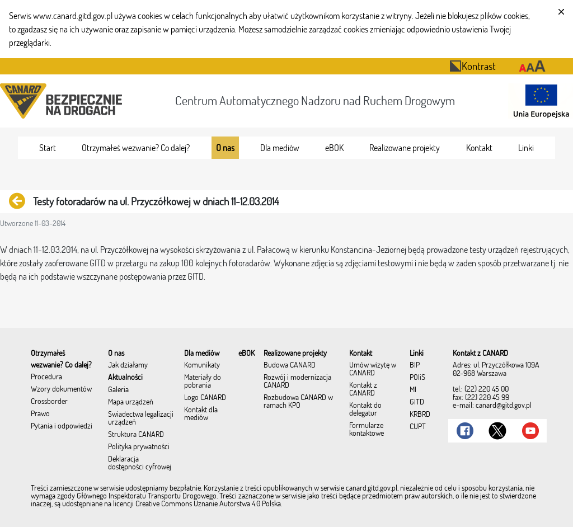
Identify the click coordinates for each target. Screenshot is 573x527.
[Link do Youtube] (530, 431)
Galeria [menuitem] (118, 389)
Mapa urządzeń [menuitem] (130, 402)
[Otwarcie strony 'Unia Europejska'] (538, 101)
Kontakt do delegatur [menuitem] (365, 409)
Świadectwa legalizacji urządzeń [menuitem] (140, 418)
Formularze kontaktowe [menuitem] (366, 429)
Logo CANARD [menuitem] (205, 397)
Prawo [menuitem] (40, 414)
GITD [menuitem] (417, 402)
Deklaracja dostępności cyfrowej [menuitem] (139, 463)
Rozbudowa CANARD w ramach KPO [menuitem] (298, 401)
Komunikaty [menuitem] (202, 365)
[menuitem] (47, 148)
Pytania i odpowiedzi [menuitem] (61, 426)
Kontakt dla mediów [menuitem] (201, 414)
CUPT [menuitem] (418, 426)
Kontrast (472, 66)
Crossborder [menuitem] (49, 401)
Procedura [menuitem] (46, 377)
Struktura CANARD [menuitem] (136, 434)
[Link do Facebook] (465, 431)
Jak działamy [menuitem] (128, 365)
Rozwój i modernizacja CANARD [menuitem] (297, 381)
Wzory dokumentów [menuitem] (61, 389)
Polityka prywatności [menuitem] (139, 447)
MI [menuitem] (413, 389)
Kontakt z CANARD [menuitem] (363, 389)
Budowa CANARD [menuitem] (290, 365)
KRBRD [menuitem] (420, 414)
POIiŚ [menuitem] (417, 377)
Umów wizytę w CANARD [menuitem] (372, 369)
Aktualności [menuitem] (125, 377)
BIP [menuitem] (415, 365)
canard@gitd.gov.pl (504, 405)
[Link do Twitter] (497, 431)
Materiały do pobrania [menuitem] (202, 381)
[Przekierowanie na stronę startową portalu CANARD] (63, 101)
